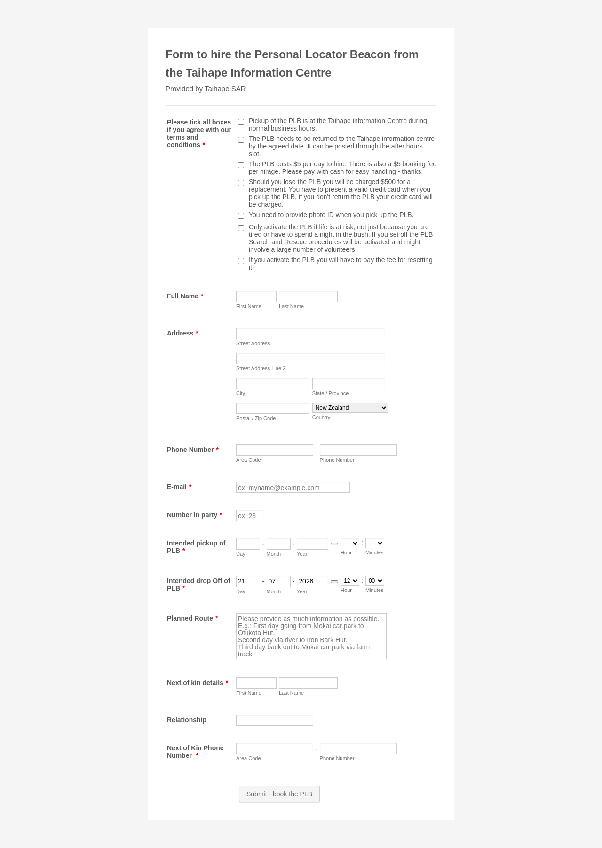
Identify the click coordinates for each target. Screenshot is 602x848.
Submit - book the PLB (279, 794)
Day (241, 554)
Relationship (186, 720)
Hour (346, 552)
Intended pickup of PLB (196, 546)
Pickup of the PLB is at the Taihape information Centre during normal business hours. (338, 124)
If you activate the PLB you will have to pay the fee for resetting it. (341, 263)
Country (321, 417)
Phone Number (193, 449)
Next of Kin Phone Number (195, 751)
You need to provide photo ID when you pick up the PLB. (331, 214)
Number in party (194, 515)
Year (302, 554)
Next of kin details (197, 682)
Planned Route (192, 618)
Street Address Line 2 (260, 368)
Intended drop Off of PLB (198, 584)
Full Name (185, 296)
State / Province (330, 393)
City (240, 393)
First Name (248, 306)
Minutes (374, 552)
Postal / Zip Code (256, 418)
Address (182, 333)
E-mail (179, 486)
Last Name (291, 306)
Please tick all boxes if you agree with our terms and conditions (199, 133)
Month (274, 554)
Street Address (253, 343)
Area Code (248, 460)
